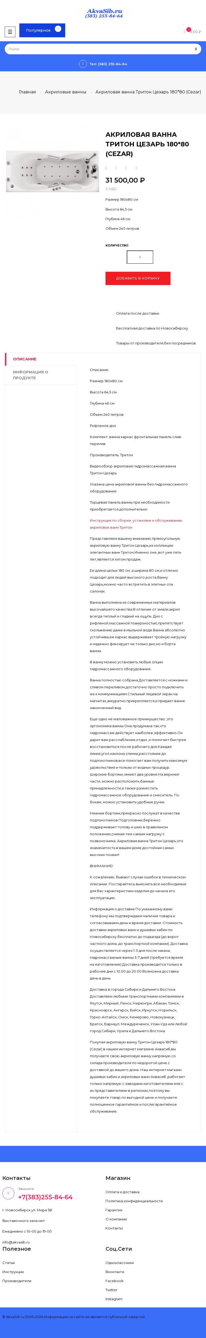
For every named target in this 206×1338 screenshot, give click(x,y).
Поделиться (106, 168)
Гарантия (114, 1210)
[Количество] (140, 257)
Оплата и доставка (122, 1192)
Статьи (8, 1263)
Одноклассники (120, 1263)
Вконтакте (115, 1272)
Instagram (114, 1299)
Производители (16, 1281)
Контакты (114, 1228)
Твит (116, 168)
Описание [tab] (24, 359)
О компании (116, 1219)
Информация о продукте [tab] (30, 375)
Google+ (126, 168)
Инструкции (13, 1272)
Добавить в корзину (138, 278)
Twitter (111, 1290)
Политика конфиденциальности (134, 1201)
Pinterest (136, 168)
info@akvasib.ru (16, 1242)
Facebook (115, 1281)
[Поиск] (103, 49)
